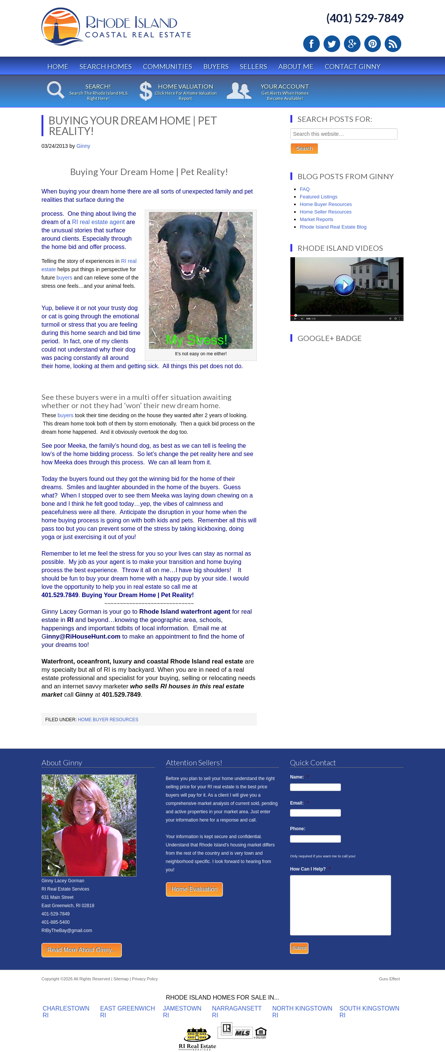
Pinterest (372, 43)
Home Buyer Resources (108, 719)
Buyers (216, 66)
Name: (299, 777)
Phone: (297, 828)
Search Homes (106, 66)
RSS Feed (393, 43)
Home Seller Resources (325, 212)
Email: (299, 803)
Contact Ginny (353, 66)
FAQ (305, 189)
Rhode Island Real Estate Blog (333, 227)
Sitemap (121, 979)
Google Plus (352, 43)
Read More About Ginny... (81, 950)
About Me (295, 66)
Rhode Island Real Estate (131, 30)
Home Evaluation (195, 889)
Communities (167, 66)
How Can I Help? (310, 869)
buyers (64, 278)
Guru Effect (389, 979)
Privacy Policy (145, 979)
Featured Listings (319, 197)
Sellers (253, 66)
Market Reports (316, 219)
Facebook (311, 43)
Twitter (332, 43)
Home (57, 66)
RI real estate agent (98, 222)
